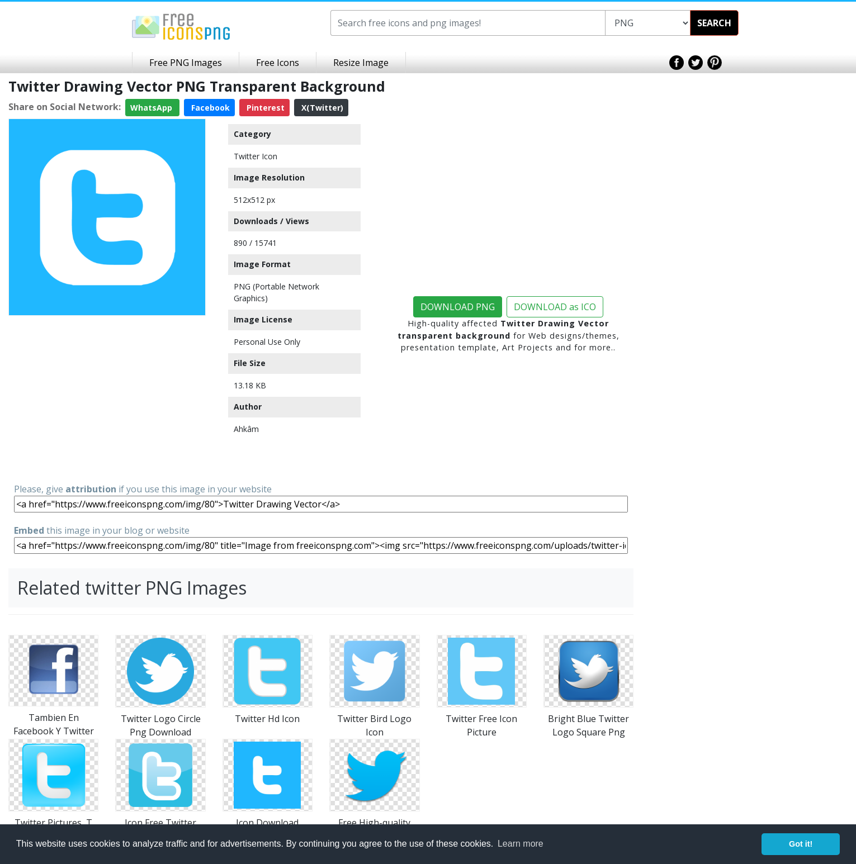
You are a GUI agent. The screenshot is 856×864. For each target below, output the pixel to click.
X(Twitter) (321, 107)
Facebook (209, 107)
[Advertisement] (107, 398)
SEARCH (714, 23)
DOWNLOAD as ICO (555, 307)
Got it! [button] (800, 843)
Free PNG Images (185, 62)
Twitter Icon (255, 156)
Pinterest (264, 107)
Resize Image (361, 62)
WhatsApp (152, 107)
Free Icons (277, 62)
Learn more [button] (520, 843)
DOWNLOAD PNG (457, 307)
